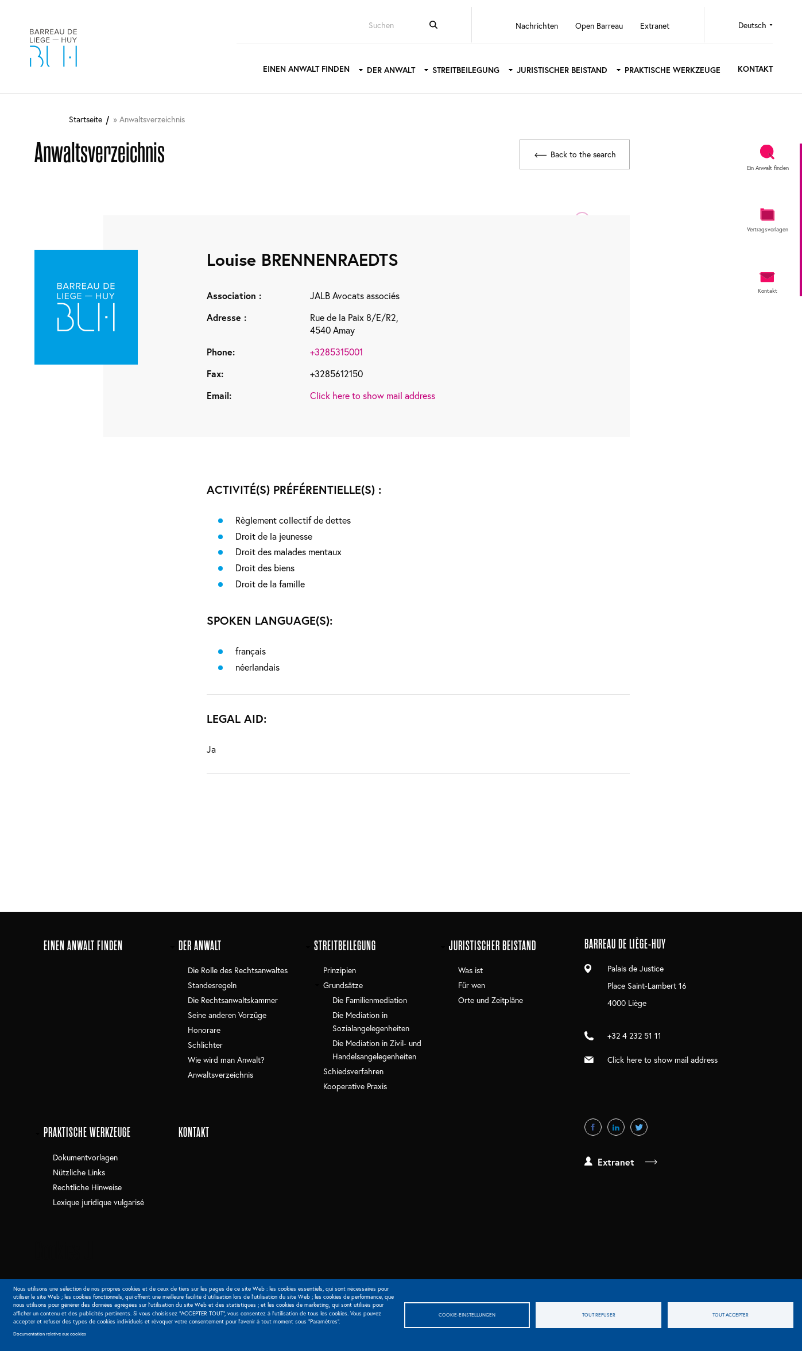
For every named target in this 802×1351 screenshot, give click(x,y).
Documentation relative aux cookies (49, 1333)
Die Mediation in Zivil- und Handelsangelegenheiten (376, 1049)
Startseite (85, 119)
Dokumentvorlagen (85, 1156)
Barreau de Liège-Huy (60, 46)
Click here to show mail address (372, 395)
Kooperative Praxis (355, 1085)
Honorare (204, 1029)
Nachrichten (531, 25)
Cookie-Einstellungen (467, 1314)
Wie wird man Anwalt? (226, 1059)
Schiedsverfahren (353, 1070)
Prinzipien (339, 969)
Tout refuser (598, 1314)
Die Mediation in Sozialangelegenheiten (370, 1021)
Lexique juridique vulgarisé (98, 1201)
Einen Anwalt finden (301, 68)
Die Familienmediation (369, 999)
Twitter (639, 1126)
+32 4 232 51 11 (634, 1034)
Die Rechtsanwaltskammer (233, 999)
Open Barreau (594, 25)
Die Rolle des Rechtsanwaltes (238, 969)
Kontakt (750, 68)
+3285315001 (336, 351)
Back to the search (582, 152)
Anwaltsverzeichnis (220, 1074)
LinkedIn (616, 1126)
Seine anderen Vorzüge (227, 1014)
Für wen (471, 984)
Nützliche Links (79, 1171)
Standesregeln (212, 984)
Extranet (649, 25)
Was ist (470, 969)
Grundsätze (343, 984)
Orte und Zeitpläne (490, 999)
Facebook (593, 1126)
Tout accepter (730, 1314)
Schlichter (205, 1044)
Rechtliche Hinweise (87, 1186)
